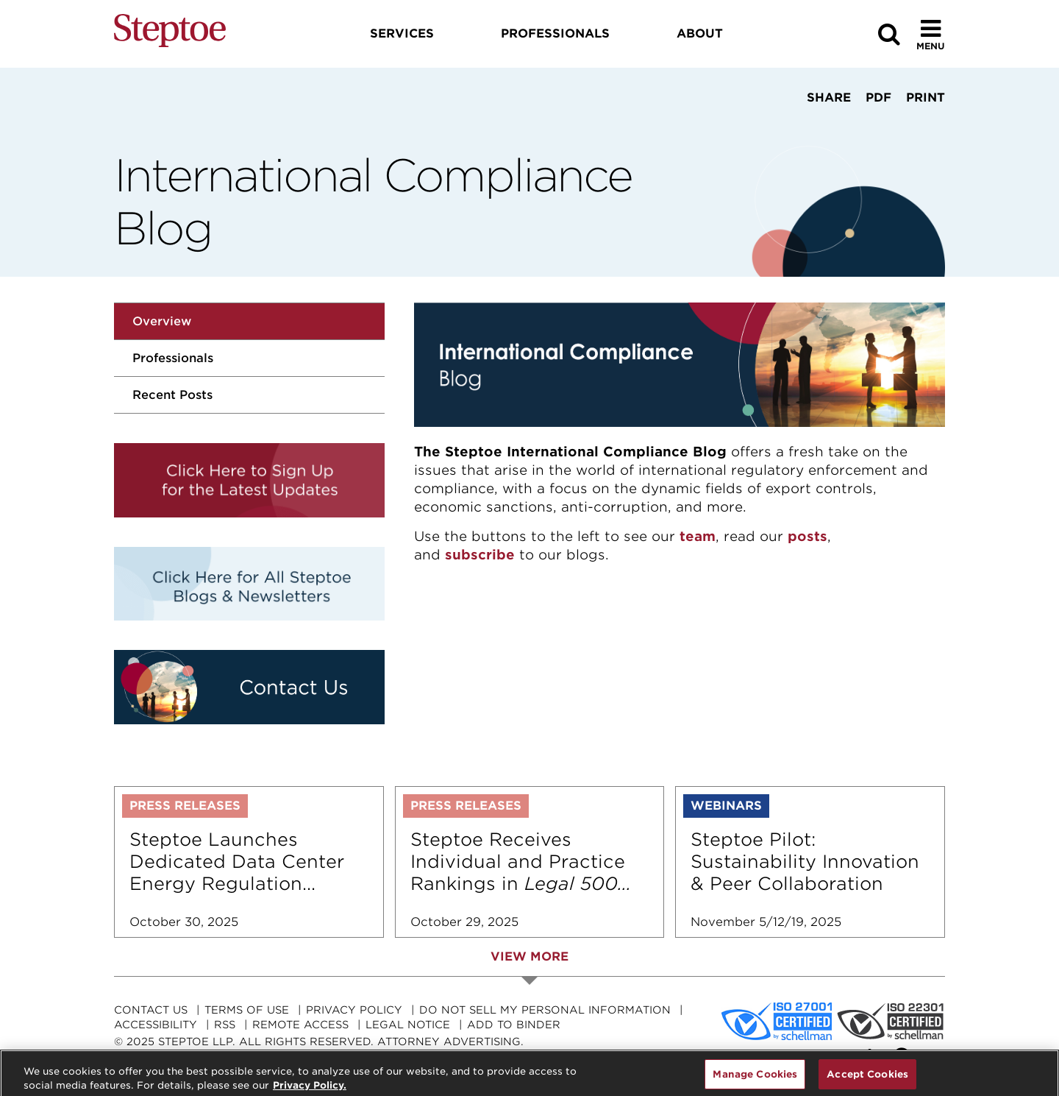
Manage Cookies (755, 1079)
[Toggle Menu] (930, 34)
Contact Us (151, 1010)
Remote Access (300, 1024)
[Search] (889, 34)
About (700, 33)
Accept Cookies (867, 1079)
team (698, 536)
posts (807, 536)
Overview (161, 321)
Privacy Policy (354, 1010)
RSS (224, 1024)
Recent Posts (172, 395)
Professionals (172, 358)
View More (529, 957)
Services (402, 33)
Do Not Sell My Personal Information (545, 1010)
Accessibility (155, 1024)
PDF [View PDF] (878, 98)
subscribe (480, 554)
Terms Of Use (246, 1010)
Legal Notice (408, 1024)
